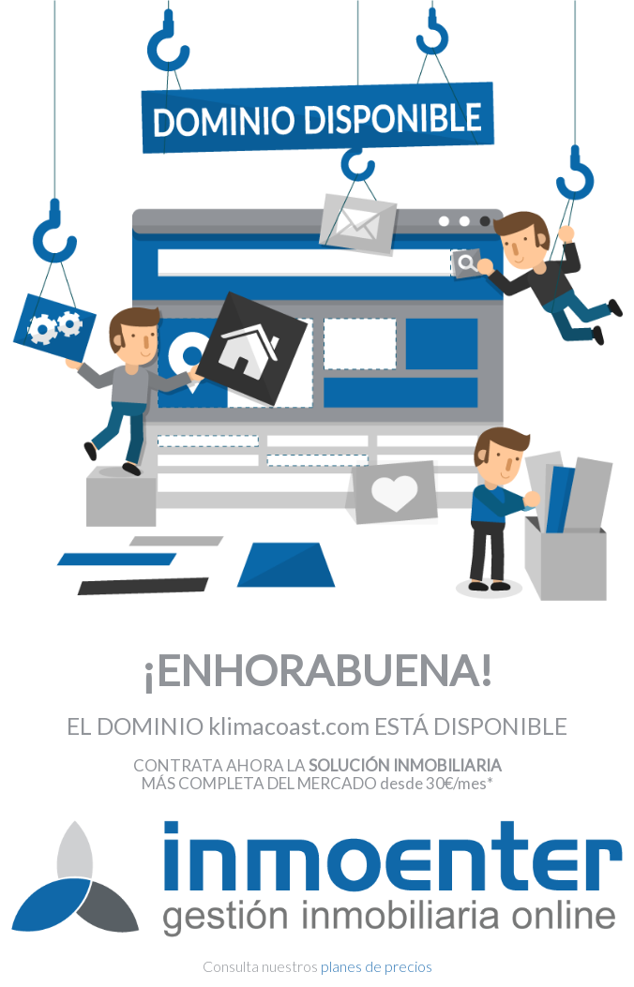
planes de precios (376, 966)
